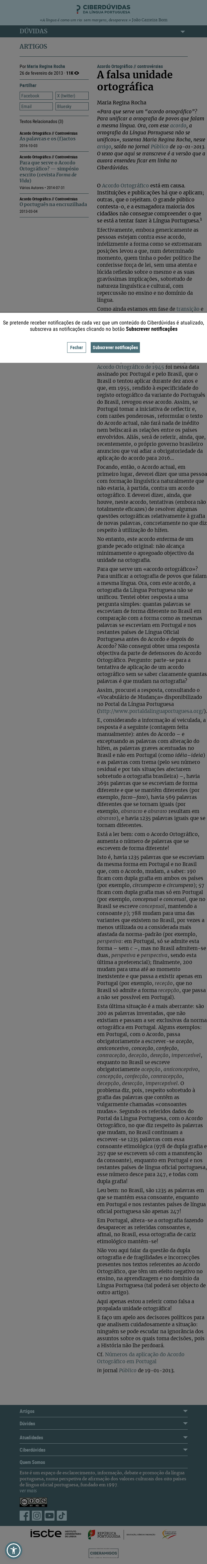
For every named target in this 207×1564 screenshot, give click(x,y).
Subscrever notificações (115, 347)
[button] (14, 1550)
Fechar (76, 347)
